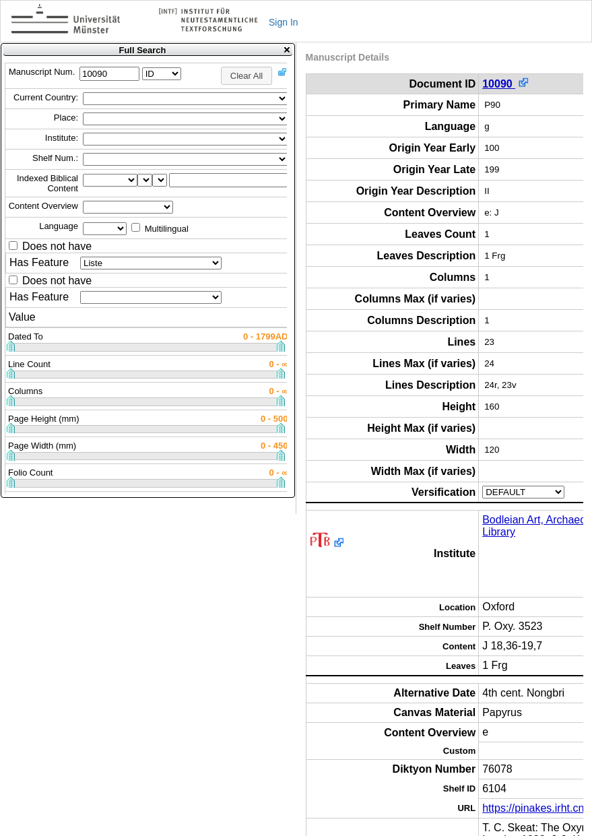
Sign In (283, 22)
